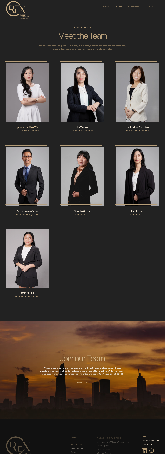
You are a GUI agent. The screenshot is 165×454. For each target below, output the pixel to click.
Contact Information (150, 440)
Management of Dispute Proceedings (113, 441)
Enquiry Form (147, 443)
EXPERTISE (118, 6)
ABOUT (103, 6)
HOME (90, 6)
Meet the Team (78, 448)
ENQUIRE (151, 6)
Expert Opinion (103, 445)
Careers (74, 452)
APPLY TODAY (82, 383)
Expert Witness (103, 448)
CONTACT (135, 6)
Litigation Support (104, 452)
